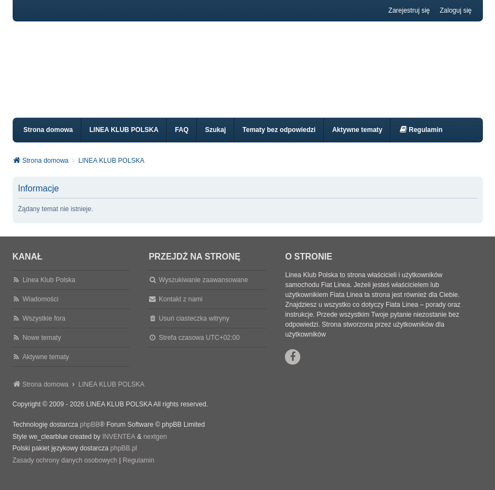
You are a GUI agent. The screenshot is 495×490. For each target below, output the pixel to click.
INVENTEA (118, 446)
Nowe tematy (42, 347)
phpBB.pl (124, 458)
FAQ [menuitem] (182, 140)
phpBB (90, 434)
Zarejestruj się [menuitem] (409, 10)
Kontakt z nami (180, 309)
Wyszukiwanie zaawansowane (203, 290)
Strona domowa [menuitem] (48, 140)
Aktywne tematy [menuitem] (357, 140)
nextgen (155, 446)
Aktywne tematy (46, 367)
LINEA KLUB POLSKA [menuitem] (124, 140)
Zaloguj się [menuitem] (455, 10)
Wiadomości (40, 309)
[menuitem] (420, 140)
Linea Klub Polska (49, 290)
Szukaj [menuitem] (215, 140)
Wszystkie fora (44, 328)
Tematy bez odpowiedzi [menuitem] (279, 140)
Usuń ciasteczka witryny (194, 328)
